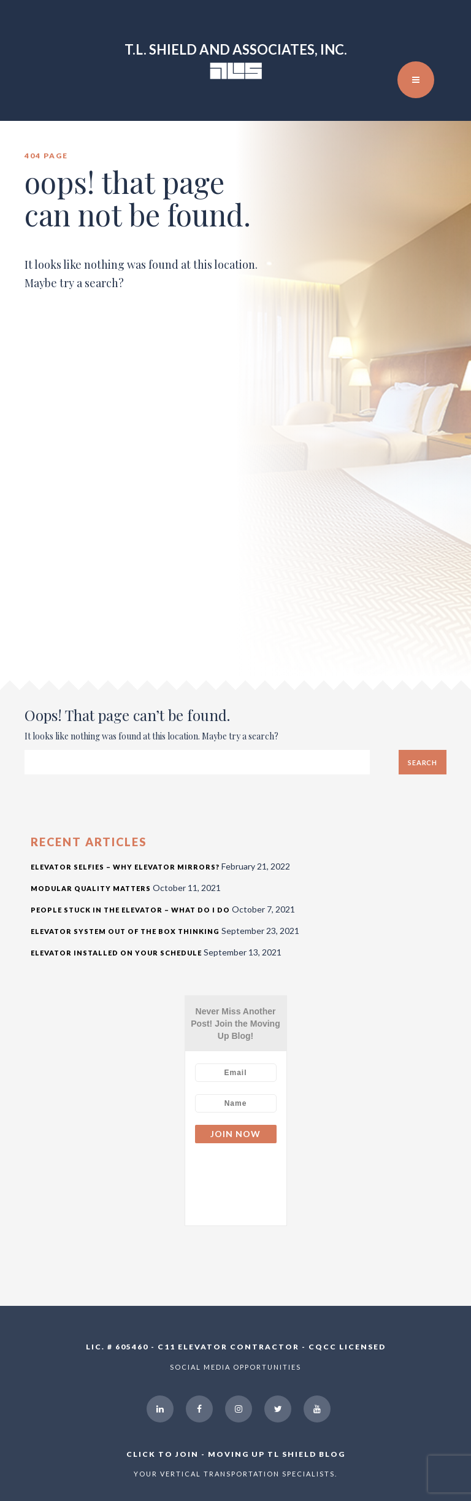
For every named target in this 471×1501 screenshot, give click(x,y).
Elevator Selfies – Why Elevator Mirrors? (125, 867)
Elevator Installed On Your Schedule (116, 953)
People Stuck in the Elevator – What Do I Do (130, 910)
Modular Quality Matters (91, 888)
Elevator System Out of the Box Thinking (125, 931)
